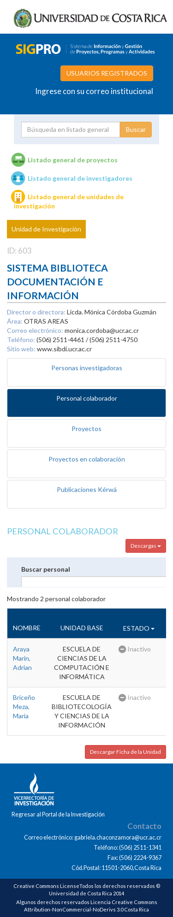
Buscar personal (45, 569)
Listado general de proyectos (73, 160)
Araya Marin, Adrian (22, 658)
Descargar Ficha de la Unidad (125, 751)
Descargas (146, 545)
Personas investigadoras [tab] (86, 368)
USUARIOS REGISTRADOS (106, 73)
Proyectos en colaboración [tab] (86, 459)
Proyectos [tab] (86, 428)
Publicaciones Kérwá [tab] (87, 489)
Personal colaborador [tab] (86, 398)
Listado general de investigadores (80, 178)
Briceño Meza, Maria (24, 706)
